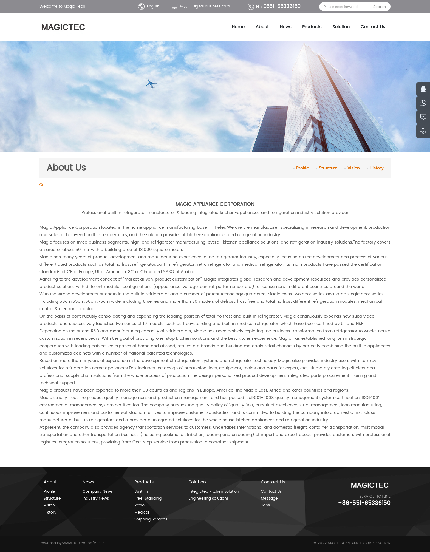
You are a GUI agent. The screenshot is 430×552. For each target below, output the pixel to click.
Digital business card (211, 6)
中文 (179, 6)
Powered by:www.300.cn (62, 543)
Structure (326, 168)
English (148, 6)
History (374, 168)
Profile (301, 168)
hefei (92, 543)
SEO (102, 543)
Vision (352, 168)
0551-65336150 (274, 6)
